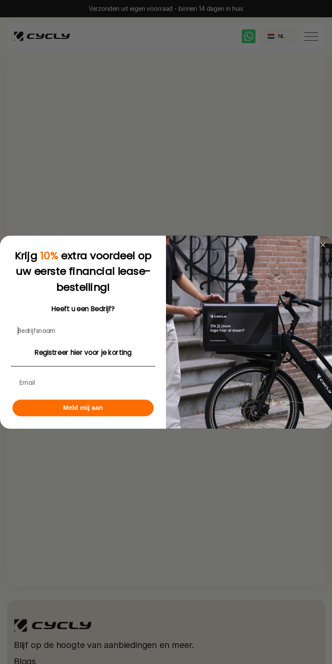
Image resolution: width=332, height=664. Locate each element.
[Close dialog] (323, 245)
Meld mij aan (83, 407)
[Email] (83, 382)
